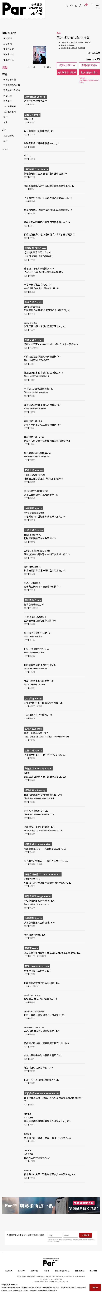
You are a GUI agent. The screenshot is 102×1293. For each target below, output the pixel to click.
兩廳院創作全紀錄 (11, 90)
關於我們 (8, 1270)
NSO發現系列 (9, 106)
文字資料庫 (8, 48)
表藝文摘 (7, 95)
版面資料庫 (8, 54)
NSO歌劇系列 (9, 111)
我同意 (95, 1287)
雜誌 (5, 67)
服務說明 (7, 38)
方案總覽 (7, 43)
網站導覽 (93, 1270)
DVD (5, 149)
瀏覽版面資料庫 (89, 65)
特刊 (5, 116)
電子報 (46, 1270)
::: (92, 3)
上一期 (31, 67)
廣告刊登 (34, 1270)
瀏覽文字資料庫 (67, 65)
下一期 (47, 67)
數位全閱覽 (9, 33)
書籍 (5, 74)
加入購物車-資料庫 (66, 72)
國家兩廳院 (79, 1270)
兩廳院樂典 (8, 135)
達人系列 (7, 100)
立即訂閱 (85, 1235)
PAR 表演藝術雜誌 (51, 1262)
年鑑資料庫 (8, 59)
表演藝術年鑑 (9, 79)
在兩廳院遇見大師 (11, 84)
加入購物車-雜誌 (89, 72)
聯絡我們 (21, 1270)
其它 (5, 122)
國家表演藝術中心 (62, 1270)
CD (4, 130)
